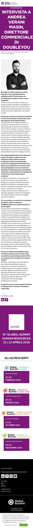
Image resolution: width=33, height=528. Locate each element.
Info (2, 484)
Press (3, 486)
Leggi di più (21, 522)
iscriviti (14, 327)
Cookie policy (6, 489)
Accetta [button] (24, 525)
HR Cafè (4, 481)
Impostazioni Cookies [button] (11, 525)
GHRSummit (4, 52)
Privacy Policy (6, 491)
